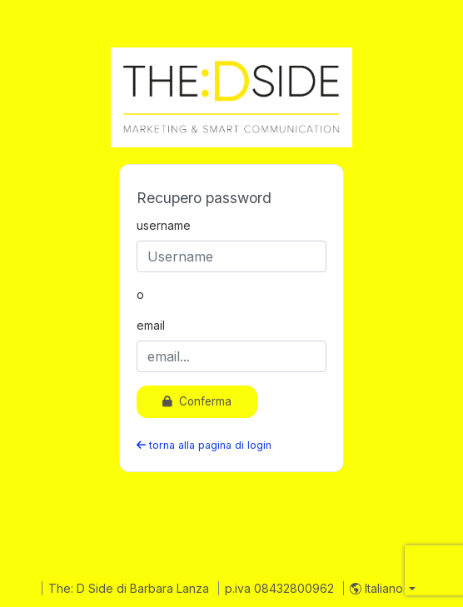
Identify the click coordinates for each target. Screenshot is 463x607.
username (164, 225)
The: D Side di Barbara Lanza (130, 588)
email (151, 325)
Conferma (197, 401)
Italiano (378, 588)
